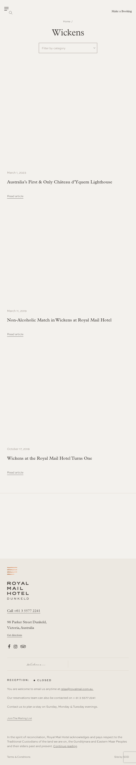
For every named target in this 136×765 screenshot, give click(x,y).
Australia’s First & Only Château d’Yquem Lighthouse (59, 182)
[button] (8, 9)
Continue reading (65, 746)
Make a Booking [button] (122, 11)
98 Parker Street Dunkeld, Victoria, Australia (27, 625)
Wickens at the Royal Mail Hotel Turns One (49, 458)
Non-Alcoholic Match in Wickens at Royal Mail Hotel (59, 320)
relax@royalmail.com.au (77, 689)
